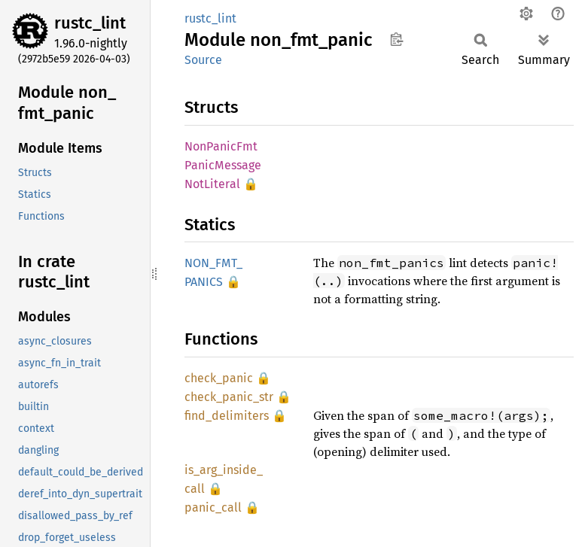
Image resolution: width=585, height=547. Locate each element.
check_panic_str (228, 397)
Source (203, 60)
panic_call (213, 507)
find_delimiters (226, 416)
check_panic (218, 378)
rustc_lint (90, 23)
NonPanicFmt (220, 146)
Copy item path (396, 39)
